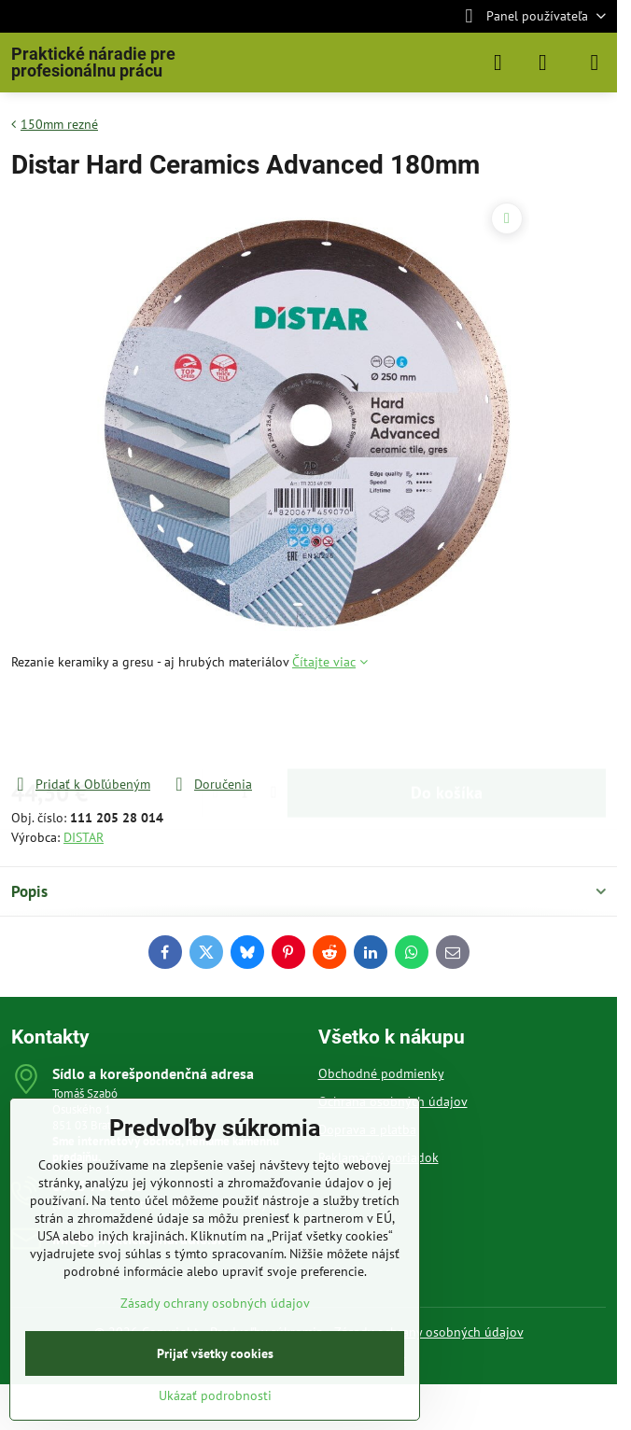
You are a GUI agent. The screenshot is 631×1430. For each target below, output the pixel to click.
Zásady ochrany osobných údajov (429, 1332)
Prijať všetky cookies (215, 1353)
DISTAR (83, 837)
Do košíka (447, 723)
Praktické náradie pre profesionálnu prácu (93, 62)
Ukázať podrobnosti (215, 1395)
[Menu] (594, 62)
